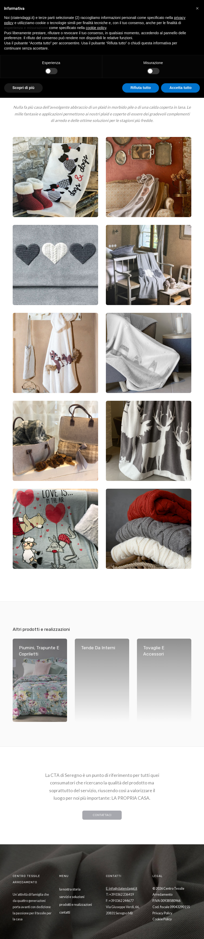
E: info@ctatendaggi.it (121, 888)
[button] (197, 8)
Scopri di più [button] (23, 88)
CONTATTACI (102, 815)
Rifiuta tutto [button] (140, 88)
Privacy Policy (162, 913)
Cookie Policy (162, 919)
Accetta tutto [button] (180, 88)
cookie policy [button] (96, 28)
